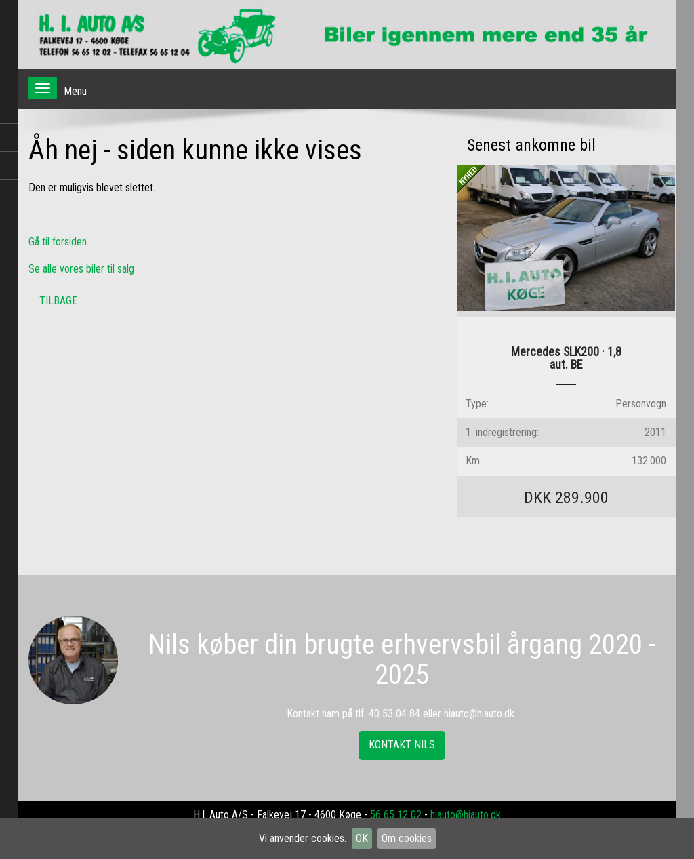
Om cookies (407, 838)
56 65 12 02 (396, 814)
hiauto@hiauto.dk (465, 814)
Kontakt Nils (402, 744)
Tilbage (58, 300)
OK (362, 838)
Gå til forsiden (57, 241)
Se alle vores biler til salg (81, 268)
